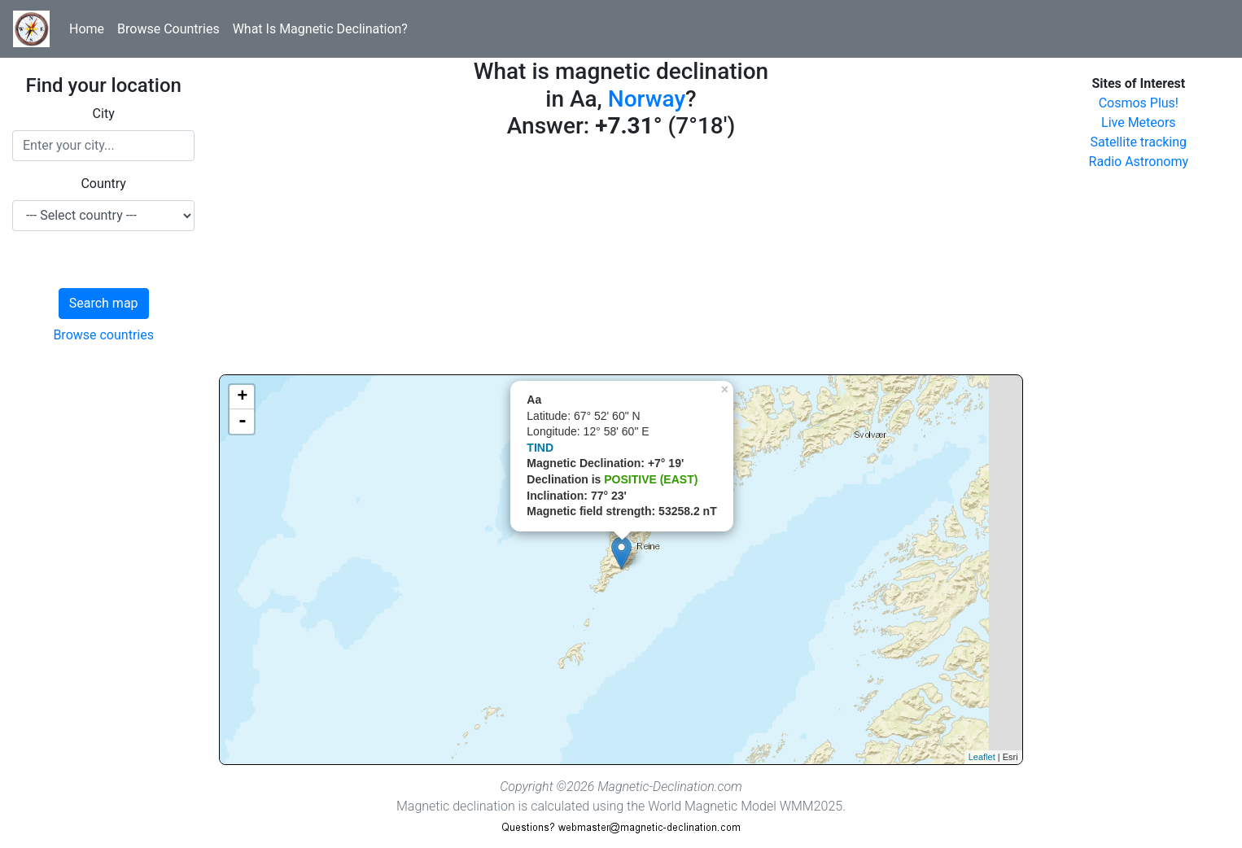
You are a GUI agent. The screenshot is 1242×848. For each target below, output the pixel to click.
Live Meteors (1138, 122)
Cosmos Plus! (1139, 103)
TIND (540, 447)
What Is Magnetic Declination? (320, 29)
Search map (103, 303)
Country (103, 183)
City (104, 113)
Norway (646, 98)
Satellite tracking (1139, 142)
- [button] (242, 421)
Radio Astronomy (1138, 161)
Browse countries (103, 335)
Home (86, 29)
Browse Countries (168, 29)
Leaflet (982, 757)
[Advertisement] (620, 260)
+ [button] (242, 397)
